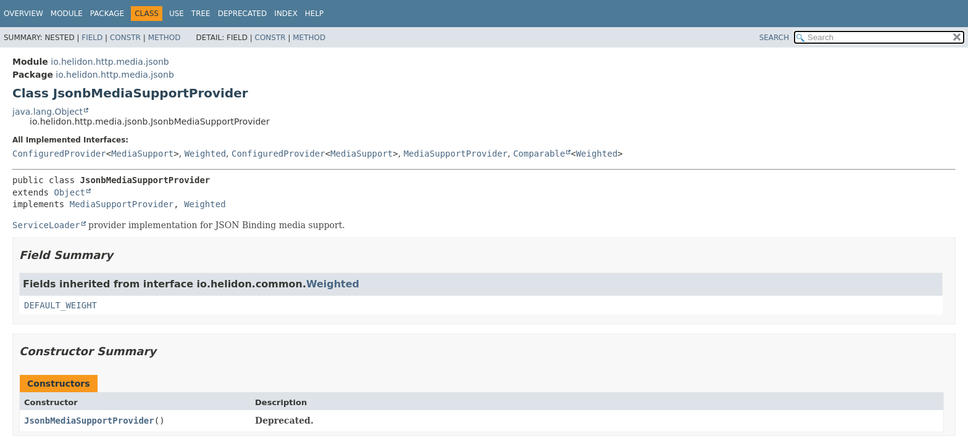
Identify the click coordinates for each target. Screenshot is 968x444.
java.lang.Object (47, 112)
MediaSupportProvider (456, 153)
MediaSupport (142, 153)
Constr (125, 37)
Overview (23, 13)
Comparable (539, 153)
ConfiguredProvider (59, 153)
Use (176, 13)
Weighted (205, 153)
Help (314, 13)
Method (164, 37)
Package (107, 13)
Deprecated (242, 13)
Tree (201, 13)
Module (67, 13)
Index (286, 13)
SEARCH (774, 37)
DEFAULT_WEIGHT (60, 305)
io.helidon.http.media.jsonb (110, 62)
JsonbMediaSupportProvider (89, 421)
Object (69, 192)
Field (91, 37)
